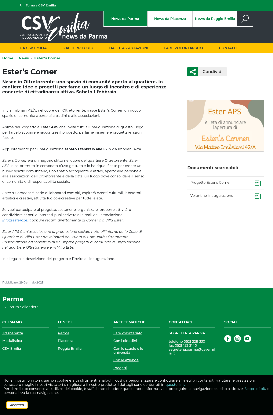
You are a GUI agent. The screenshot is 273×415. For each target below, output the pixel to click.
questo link (175, 385)
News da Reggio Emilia (215, 19)
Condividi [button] (210, 71)
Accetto (17, 405)
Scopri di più (255, 389)
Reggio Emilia (70, 348)
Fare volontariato (183, 48)
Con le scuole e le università (128, 350)
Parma (63, 333)
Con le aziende (126, 360)
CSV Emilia (11, 348)
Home (7, 58)
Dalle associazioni (128, 48)
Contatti (228, 48)
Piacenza (65, 341)
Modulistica (12, 341)
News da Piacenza (170, 19)
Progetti (120, 368)
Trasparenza (12, 333)
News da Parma (125, 19)
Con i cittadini (125, 341)
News (24, 58)
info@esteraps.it (16, 220)
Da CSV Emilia (33, 48)
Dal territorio (78, 48)
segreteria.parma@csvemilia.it (192, 351)
